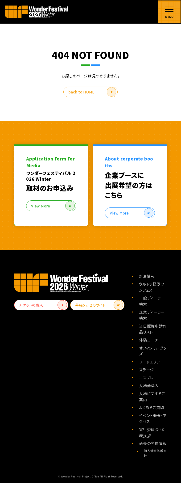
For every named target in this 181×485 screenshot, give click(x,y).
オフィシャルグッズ (152, 353)
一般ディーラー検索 (152, 303)
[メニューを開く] (169, 12)
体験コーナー (150, 342)
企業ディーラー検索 (152, 317)
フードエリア (149, 364)
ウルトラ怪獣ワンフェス (151, 289)
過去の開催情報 (153, 445)
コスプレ (146, 380)
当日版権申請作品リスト (153, 331)
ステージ (146, 372)
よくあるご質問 (151, 409)
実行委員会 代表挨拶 (151, 434)
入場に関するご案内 (152, 399)
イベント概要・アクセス (153, 420)
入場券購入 (149, 387)
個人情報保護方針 (155, 455)
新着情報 (147, 278)
